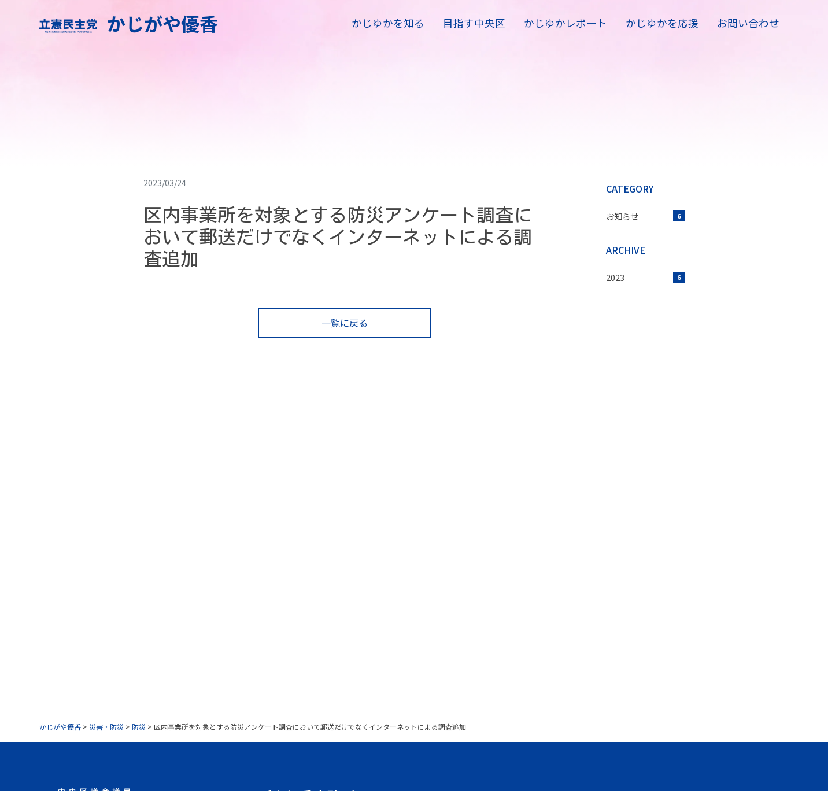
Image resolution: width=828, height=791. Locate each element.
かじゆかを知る (388, 23)
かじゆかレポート (565, 23)
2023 (645, 277)
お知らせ (645, 216)
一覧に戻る (344, 323)
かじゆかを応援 (662, 23)
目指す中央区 (474, 23)
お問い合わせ (748, 23)
